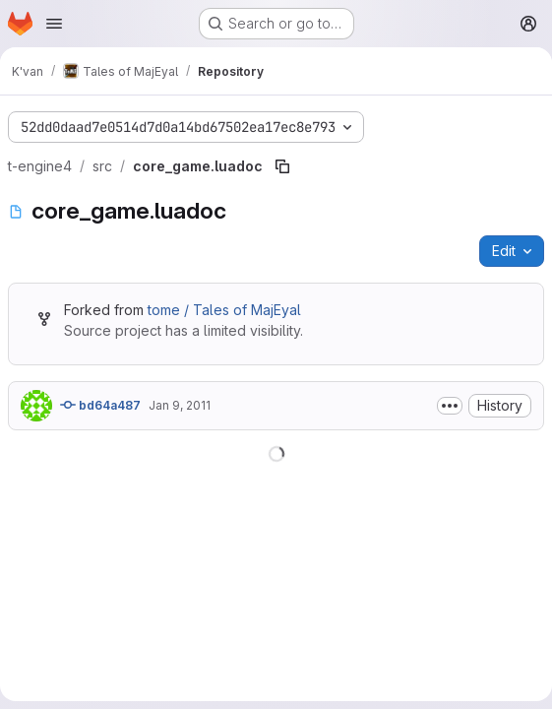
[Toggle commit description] (449, 406)
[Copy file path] (282, 166)
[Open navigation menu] (54, 23)
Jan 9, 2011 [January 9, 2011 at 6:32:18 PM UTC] (180, 405)
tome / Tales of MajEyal (224, 309)
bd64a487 (100, 405)
